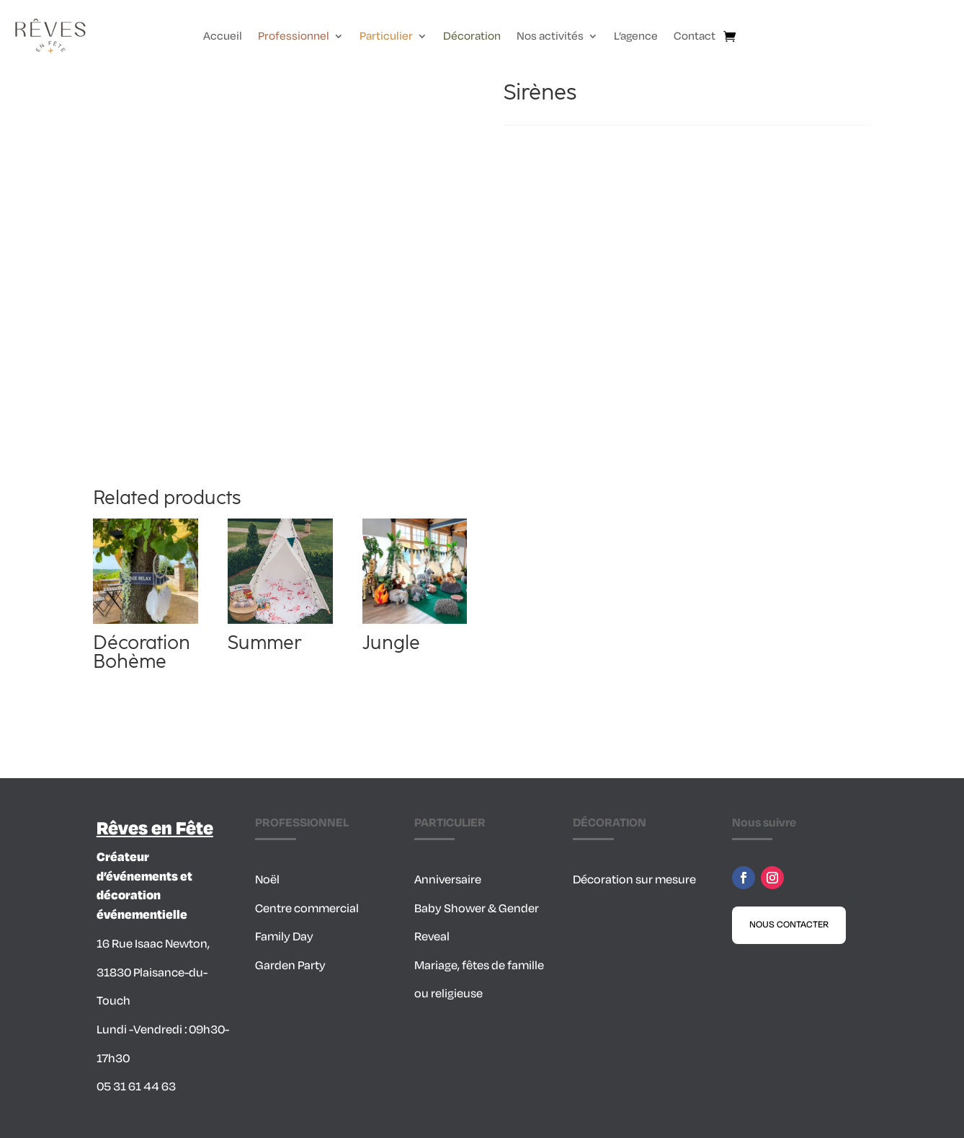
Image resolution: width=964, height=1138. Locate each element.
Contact (694, 37)
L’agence (636, 37)
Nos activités (550, 37)
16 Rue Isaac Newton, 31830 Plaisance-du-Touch (153, 972)
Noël (267, 879)
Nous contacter (789, 924)
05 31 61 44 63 (136, 1086)
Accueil (222, 37)
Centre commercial (307, 908)
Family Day (284, 936)
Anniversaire (447, 879)
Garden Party (290, 965)
